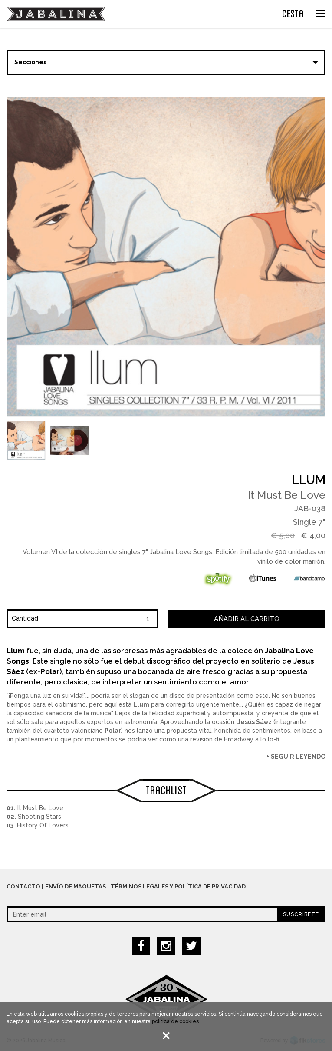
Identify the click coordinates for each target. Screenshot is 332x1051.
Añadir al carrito (246, 619)
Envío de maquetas (75, 886)
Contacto (23, 886)
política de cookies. (176, 1023)
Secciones (30, 62)
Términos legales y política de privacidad (178, 886)
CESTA (293, 12)
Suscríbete (301, 914)
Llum (308, 480)
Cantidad (25, 618)
